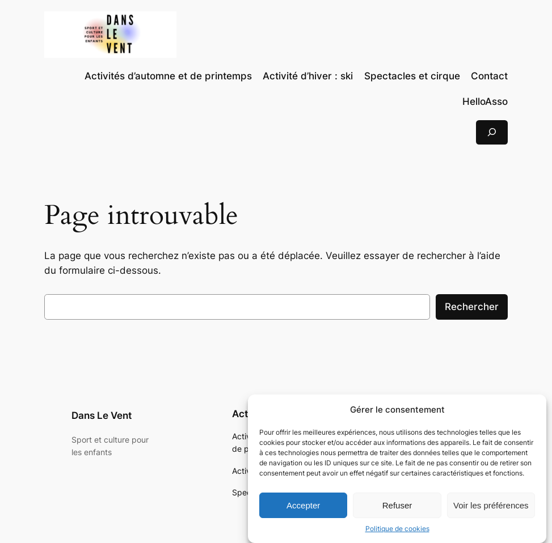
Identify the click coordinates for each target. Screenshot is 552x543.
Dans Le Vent (101, 415)
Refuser (397, 509)
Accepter (303, 509)
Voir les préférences (491, 509)
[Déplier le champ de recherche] (492, 132)
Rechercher (472, 306)
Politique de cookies (397, 532)
